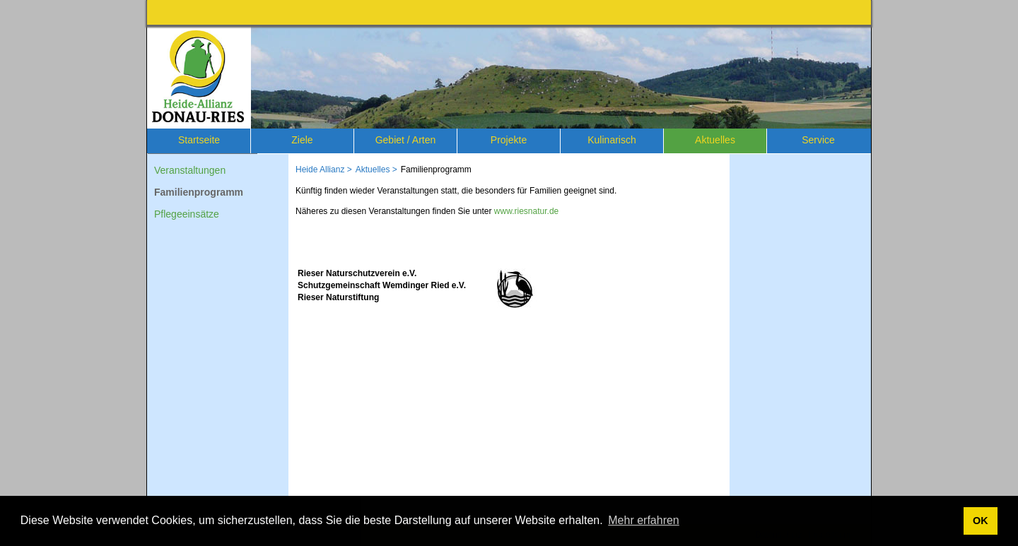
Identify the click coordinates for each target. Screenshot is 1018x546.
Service (818, 140)
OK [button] (980, 520)
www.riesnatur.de (526, 211)
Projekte (509, 140)
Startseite (199, 140)
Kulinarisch (611, 140)
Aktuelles (715, 140)
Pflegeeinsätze (186, 214)
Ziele (301, 140)
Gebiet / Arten (405, 140)
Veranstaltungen (190, 170)
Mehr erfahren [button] (643, 520)
